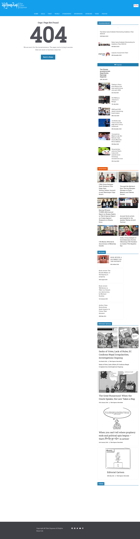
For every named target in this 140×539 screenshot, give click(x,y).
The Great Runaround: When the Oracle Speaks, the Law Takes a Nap (117, 397)
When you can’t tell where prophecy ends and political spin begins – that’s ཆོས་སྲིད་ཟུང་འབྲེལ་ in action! (117, 435)
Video (97, 14)
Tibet (50, 14)
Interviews (78, 14)
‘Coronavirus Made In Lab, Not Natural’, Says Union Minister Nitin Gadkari (117, 137)
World (57, 14)
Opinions (88, 14)
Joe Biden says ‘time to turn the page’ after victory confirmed (117, 123)
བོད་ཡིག (136, 5)
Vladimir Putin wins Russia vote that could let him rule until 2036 (117, 87)
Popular (118, 65)
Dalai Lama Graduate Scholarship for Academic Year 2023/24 (123, 43)
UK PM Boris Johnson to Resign (116, 99)
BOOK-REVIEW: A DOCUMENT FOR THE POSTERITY (116, 259)
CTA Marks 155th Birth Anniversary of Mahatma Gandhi (107, 244)
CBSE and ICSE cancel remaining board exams (117, 111)
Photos (104, 14)
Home (36, 14)
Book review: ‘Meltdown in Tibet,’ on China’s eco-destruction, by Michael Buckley (104, 291)
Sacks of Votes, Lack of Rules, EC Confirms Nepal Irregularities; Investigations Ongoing (115, 354)
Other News (66, 14)
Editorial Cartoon (115, 472)
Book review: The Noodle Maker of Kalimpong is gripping (104, 274)
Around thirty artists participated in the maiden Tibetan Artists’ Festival (128, 219)
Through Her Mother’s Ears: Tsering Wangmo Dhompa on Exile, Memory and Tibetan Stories (127, 190)
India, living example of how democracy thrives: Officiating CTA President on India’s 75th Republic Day (128, 242)
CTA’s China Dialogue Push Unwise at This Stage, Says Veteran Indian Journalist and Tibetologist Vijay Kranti (107, 189)
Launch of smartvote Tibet (120, 53)
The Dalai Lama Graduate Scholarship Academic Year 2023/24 (117, 33)
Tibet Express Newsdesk (115, 361)
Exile (43, 14)
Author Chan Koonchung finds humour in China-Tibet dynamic (104, 309)
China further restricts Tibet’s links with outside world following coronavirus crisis (117, 153)
